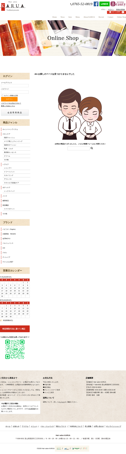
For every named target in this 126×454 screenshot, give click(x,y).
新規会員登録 (120, 9)
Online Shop (121, 18)
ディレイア (6, 257)
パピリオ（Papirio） (9, 229)
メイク (4, 196)
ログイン (111, 9)
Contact (108, 18)
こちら (62, 402)
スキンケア (6, 134)
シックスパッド (9, 191)
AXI (3, 248)
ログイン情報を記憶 (10, 95)
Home (40, 18)
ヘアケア (5, 164)
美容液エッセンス (10, 152)
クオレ (4, 252)
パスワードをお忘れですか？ (11, 103)
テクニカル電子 (7, 262)
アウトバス (8, 179)
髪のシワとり (61, 426)
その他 (6, 160)
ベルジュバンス (7, 243)
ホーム (7, 426)
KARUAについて (76, 426)
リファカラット (9, 209)
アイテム (25, 426)
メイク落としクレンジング (13, 141)
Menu (69, 18)
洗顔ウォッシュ (9, 137)
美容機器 (5, 205)
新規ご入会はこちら (8, 106)
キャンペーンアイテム (10, 129)
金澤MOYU (6, 238)
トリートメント (9, 172)
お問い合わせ (99, 426)
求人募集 (88, 426)
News (50, 18)
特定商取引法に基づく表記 (13, 329)
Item (59, 18)
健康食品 (5, 200)
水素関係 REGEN (9, 234)
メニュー (34, 426)
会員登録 (32, 409)
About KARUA (82, 18)
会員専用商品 (14, 113)
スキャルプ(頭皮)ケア (11, 183)
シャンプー (8, 168)
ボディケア (6, 187)
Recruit (97, 18)
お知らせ (16, 426)
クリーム (7, 156)
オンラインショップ (113, 426)
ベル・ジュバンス (47, 426)
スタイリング (8, 175)
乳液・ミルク (8, 149)
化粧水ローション (10, 145)
